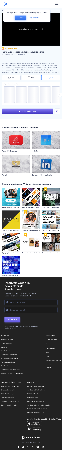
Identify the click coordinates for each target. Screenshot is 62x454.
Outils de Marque (51, 339)
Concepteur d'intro (7, 397)
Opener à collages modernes (51, 253)
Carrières (4, 347)
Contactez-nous (6, 343)
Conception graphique (53, 360)
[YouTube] (37, 447)
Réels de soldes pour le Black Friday (34, 207)
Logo (47, 356)
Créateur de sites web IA (35, 401)
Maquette (49, 367)
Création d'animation (8, 390)
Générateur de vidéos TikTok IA (37, 409)
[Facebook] (18, 447)
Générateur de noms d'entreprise (38, 405)
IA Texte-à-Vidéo (32, 397)
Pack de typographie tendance (12, 275)
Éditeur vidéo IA (32, 394)
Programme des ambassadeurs (12, 373)
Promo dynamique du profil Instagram (35, 230)
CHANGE (20, 18)
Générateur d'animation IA (36, 390)
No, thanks (34, 18)
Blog (47, 343)
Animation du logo (7, 394)
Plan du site (5, 366)
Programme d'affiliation (9, 354)
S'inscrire (12, 319)
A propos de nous (7, 339)
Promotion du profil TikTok (31, 253)
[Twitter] (32, 447)
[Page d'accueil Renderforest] (5, 4)
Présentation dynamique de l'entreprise (15, 207)
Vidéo (48, 353)
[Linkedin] (43, 447)
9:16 (31, 77)
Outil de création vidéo (9, 405)
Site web (49, 364)
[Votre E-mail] (31, 310)
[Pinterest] (27, 447)
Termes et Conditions (8, 362)
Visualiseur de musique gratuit (11, 386)
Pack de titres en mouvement (12, 230)
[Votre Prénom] (31, 302)
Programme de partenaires (10, 369)
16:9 (11, 77)
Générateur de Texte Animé (10, 401)
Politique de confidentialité (10, 358)
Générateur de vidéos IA (35, 386)
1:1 (50, 77)
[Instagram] (23, 447)
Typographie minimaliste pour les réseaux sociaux (18, 253)
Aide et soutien (6, 351)
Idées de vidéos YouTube (35, 412)
